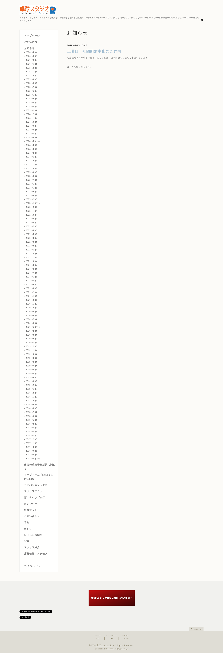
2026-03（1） (33, 56)
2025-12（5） (33, 68)
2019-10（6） (33, 354)
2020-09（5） (33, 312)
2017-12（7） (33, 439)
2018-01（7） (33, 435)
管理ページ (122, 649)
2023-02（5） (33, 199)
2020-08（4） (33, 315)
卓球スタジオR (104, 645)
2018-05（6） (33, 420)
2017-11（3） (33, 443)
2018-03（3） (33, 428)
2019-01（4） (33, 389)
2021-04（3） (33, 284)
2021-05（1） (33, 280)
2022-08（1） (33, 222)
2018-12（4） (33, 393)
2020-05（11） (33, 327)
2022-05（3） (33, 234)
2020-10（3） (33, 308)
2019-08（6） (33, 362)
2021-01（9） (33, 296)
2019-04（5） (33, 377)
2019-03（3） (33, 381)
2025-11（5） (33, 72)
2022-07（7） (33, 226)
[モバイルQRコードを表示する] (40, 566)
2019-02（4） (33, 385)
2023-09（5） (33, 172)
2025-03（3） (33, 102)
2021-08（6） (33, 269)
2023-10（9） (33, 168)
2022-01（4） (33, 250)
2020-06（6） (33, 323)
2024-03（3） (33, 149)
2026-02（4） (33, 60)
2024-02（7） (33, 153)
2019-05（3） (33, 373)
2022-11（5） (33, 211)
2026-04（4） (33, 52)
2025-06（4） (33, 91)
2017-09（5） (33, 451)
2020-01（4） (33, 342)
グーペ (110, 649)
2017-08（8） (33, 455)
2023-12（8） (33, 160)
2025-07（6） (33, 87)
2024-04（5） (33, 145)
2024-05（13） (33, 141)
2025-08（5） (33, 83)
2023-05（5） (33, 188)
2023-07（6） (33, 180)
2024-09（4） (33, 126)
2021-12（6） (33, 253)
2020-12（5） (33, 300)
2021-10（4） (33, 261)
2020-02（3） (33, 339)
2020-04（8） (33, 331)
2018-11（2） (33, 397)
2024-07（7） (33, 133)
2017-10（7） (33, 447)
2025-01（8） (33, 110)
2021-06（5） (33, 277)
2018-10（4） (33, 400)
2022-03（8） (33, 242)
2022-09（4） (33, 219)
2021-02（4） (33, 292)
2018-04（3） (33, 424)
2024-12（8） (33, 114)
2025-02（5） (33, 106)
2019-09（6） (33, 358)
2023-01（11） (33, 203)
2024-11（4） (33, 118)
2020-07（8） (33, 319)
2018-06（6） (33, 416)
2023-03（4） (33, 195)
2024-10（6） (33, 122)
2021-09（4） (33, 265)
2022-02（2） (33, 246)
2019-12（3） (33, 346)
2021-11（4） (33, 257)
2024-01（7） (33, 157)
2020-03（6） (33, 335)
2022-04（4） (33, 238)
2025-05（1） (33, 95)
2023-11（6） (33, 164)
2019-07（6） (33, 366)
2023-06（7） (33, 184)
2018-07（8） (33, 412)
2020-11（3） (33, 304)
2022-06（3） (33, 230)
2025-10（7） (33, 75)
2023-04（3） (33, 192)
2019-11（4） (33, 350)
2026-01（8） (33, 64)
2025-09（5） (33, 79)
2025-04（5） (33, 99)
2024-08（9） (33, 130)
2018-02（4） (33, 431)
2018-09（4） (33, 404)
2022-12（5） (33, 207)
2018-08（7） (33, 408)
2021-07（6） (33, 273)
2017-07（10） (33, 459)
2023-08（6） (33, 176)
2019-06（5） (33, 369)
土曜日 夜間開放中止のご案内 (94, 51)
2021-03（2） (33, 288)
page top (196, 628)
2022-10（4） (33, 215)
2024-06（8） (33, 137)
